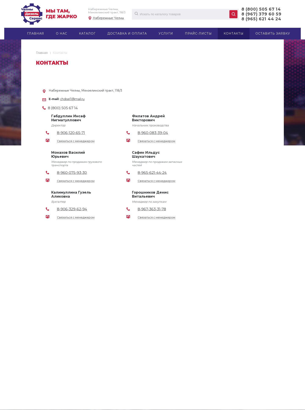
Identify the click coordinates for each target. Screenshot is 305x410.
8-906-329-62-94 (72, 209)
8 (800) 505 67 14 (261, 9)
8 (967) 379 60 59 (261, 14)
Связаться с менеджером (75, 141)
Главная (42, 53)
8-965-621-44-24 (152, 172)
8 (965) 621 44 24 (261, 19)
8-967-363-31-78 (152, 209)
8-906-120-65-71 (71, 133)
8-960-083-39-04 (153, 133)
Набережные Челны (108, 18)
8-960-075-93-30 (72, 172)
